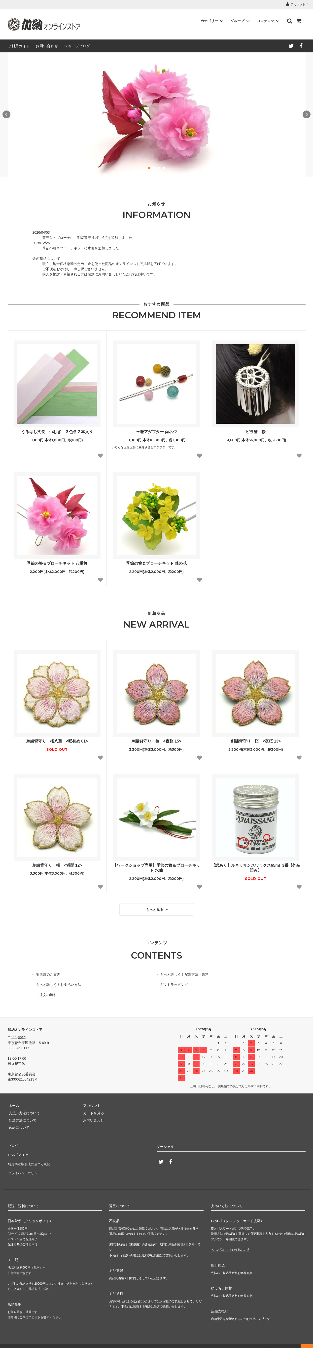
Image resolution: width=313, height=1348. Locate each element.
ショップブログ (77, 46)
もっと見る (158, 908)
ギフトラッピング (174, 984)
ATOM (22, 1151)
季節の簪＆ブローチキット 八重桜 (57, 563)
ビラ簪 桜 (256, 432)
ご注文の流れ (46, 994)
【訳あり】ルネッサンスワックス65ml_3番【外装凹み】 (255, 868)
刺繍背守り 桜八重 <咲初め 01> (57, 741)
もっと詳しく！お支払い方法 (58, 984)
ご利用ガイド (19, 46)
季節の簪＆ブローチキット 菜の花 (156, 563)
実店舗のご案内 (48, 973)
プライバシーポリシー (25, 1166)
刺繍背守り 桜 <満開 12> (57, 865)
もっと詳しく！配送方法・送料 (184, 973)
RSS (11, 1151)
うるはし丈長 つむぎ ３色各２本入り (57, 432)
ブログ (13, 1144)
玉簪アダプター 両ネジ (156, 432)
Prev (6, 114)
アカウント (298, 4)
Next (307, 114)
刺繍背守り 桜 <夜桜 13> (256, 741)
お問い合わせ (47, 46)
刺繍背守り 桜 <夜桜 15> (156, 741)
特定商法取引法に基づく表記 (30, 1158)
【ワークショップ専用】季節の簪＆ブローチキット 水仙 (156, 868)
